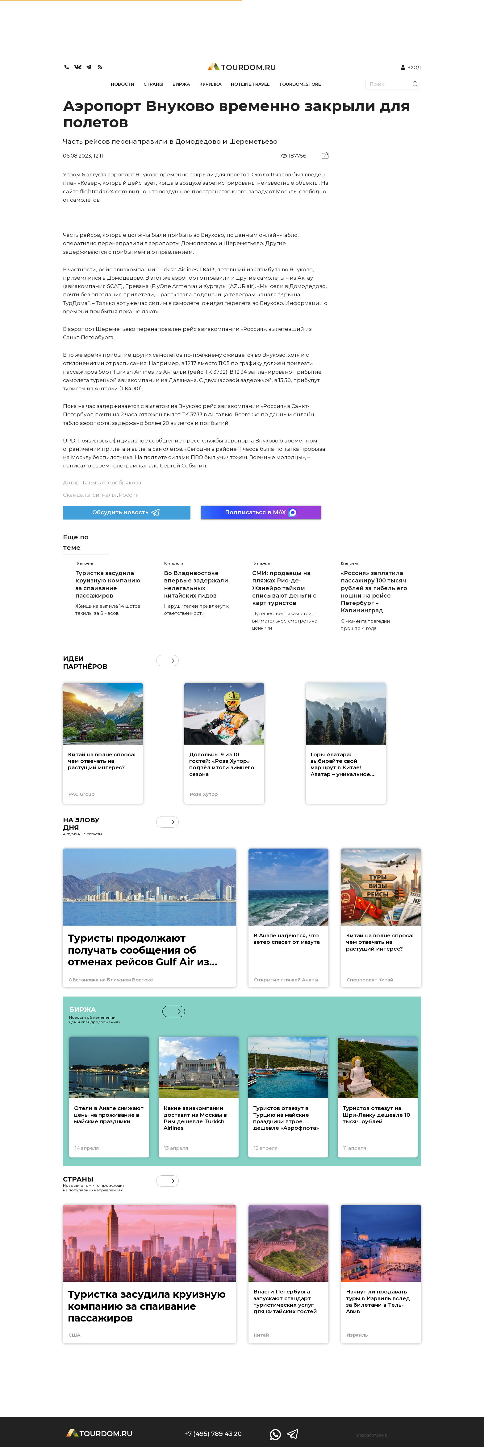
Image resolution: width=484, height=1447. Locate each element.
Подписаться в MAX (261, 512)
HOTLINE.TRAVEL (250, 84)
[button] (173, 660)
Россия (129, 495)
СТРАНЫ (153, 84)
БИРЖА (181, 84)
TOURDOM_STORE (300, 84)
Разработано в (372, 1435)
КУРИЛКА (210, 84)
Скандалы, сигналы (89, 495)
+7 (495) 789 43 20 (213, 1433)
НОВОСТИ (122, 84)
